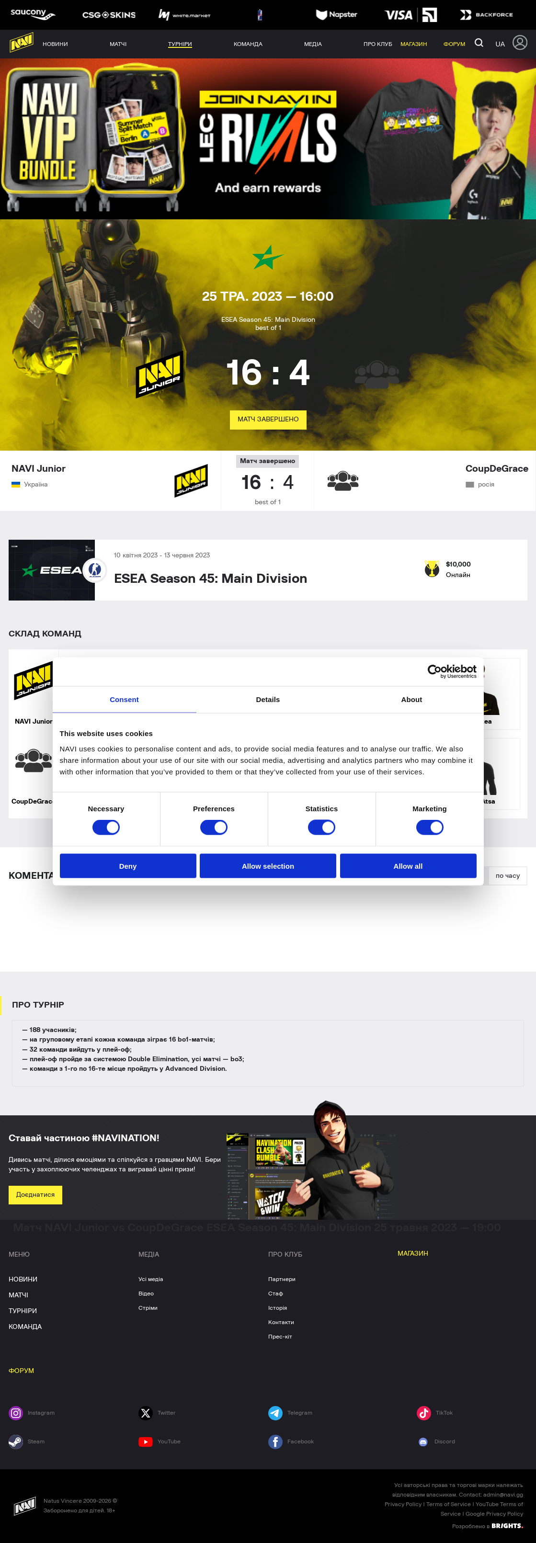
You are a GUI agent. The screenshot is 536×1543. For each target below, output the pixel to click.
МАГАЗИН (413, 1253)
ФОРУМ (21, 1371)
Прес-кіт (280, 1336)
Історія (277, 1308)
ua (500, 44)
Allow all (408, 866)
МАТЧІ (18, 1295)
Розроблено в (487, 1525)
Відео (146, 1293)
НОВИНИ (23, 1279)
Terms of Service (448, 1504)
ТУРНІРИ (23, 1311)
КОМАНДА (25, 1327)
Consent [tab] (124, 699)
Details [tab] (268, 699)
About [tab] (411, 699)
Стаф (275, 1293)
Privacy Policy (403, 1504)
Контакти (281, 1322)
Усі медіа (150, 1279)
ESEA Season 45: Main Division (211, 579)
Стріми (148, 1308)
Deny (128, 866)
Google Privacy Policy (494, 1514)
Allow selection (268, 866)
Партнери (282, 1279)
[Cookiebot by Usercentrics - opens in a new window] (435, 672)
